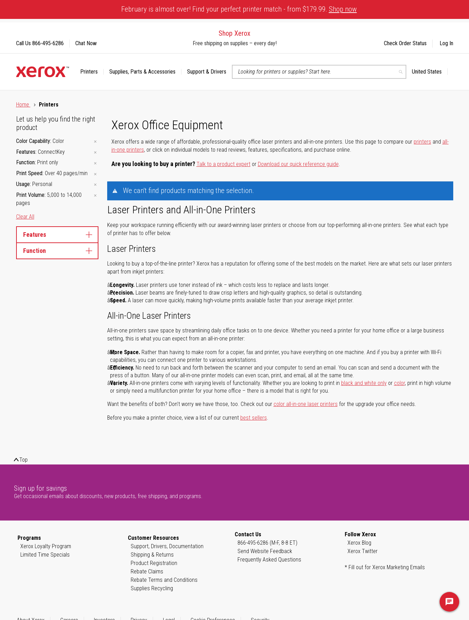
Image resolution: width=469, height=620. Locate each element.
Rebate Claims (147, 571)
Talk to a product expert (223, 164)
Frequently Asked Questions (269, 559)
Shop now (343, 9)
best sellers (253, 417)
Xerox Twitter (362, 551)
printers (422, 141)
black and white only (364, 383)
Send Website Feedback (264, 551)
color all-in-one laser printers (306, 404)
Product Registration (154, 563)
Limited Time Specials (45, 554)
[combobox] (319, 72)
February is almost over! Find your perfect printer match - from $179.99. (239, 9)
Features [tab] (57, 234)
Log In (446, 43)
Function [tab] (57, 250)
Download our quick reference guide (298, 164)
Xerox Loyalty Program (45, 546)
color (399, 383)
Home (23, 104)
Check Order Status (405, 43)
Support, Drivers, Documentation (167, 546)
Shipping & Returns (152, 554)
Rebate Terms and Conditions (164, 580)
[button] (430, 72)
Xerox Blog (359, 542)
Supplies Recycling (152, 588)
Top (23, 459)
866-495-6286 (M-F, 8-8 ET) (267, 542)
